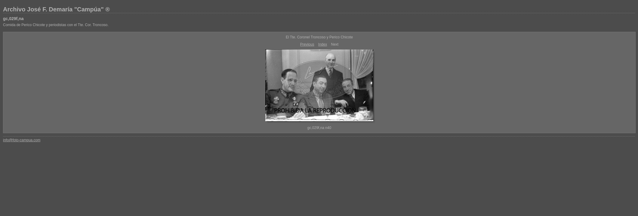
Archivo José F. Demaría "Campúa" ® (56, 9)
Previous (307, 44)
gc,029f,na (13, 18)
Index (322, 44)
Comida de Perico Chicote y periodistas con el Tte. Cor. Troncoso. (56, 25)
